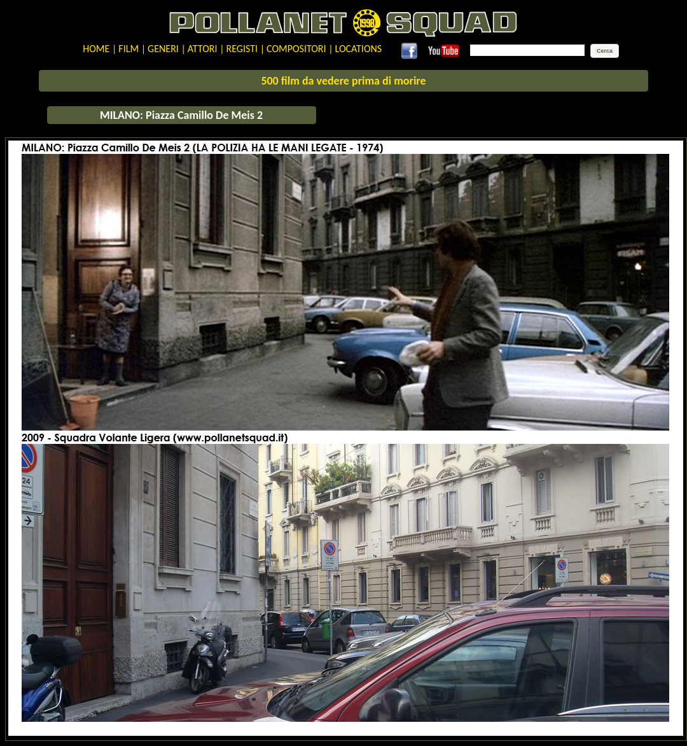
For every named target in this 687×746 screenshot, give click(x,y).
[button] (604, 51)
